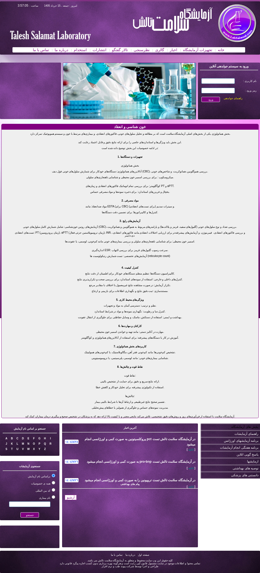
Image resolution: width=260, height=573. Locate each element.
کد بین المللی (43, 490)
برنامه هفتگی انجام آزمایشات (239, 447)
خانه (221, 50)
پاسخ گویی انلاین (247, 454)
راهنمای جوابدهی (233, 98)
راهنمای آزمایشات (246, 434)
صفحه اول (143, 554)
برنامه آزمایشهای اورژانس (241, 441)
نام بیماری (44, 497)
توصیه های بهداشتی (245, 468)
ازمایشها (252, 461)
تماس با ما (117, 554)
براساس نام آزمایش (39, 476)
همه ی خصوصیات (40, 483)
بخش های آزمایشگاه (244, 427)
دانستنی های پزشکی (244, 475)
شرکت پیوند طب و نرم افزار (118, 566)
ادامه (191, 449)
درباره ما (130, 554)
